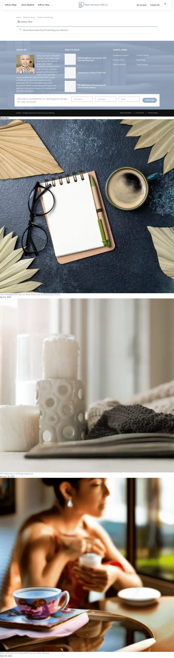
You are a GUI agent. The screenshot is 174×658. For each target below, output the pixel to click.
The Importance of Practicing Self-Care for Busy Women (92, 87)
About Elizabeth (27, 5)
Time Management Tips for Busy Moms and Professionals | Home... (31, 295)
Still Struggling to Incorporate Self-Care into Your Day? (92, 60)
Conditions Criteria (120, 56)
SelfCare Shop (43, 5)
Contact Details (143, 56)
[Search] (168, 5)
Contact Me (155, 5)
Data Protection (119, 65)
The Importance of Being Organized (16, 474)
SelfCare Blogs (11, 5)
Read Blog (141, 61)
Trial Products (142, 65)
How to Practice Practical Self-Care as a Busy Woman (24, 654)
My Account (142, 5)
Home (18, 18)
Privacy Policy (118, 61)
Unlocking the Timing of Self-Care (92, 74)
